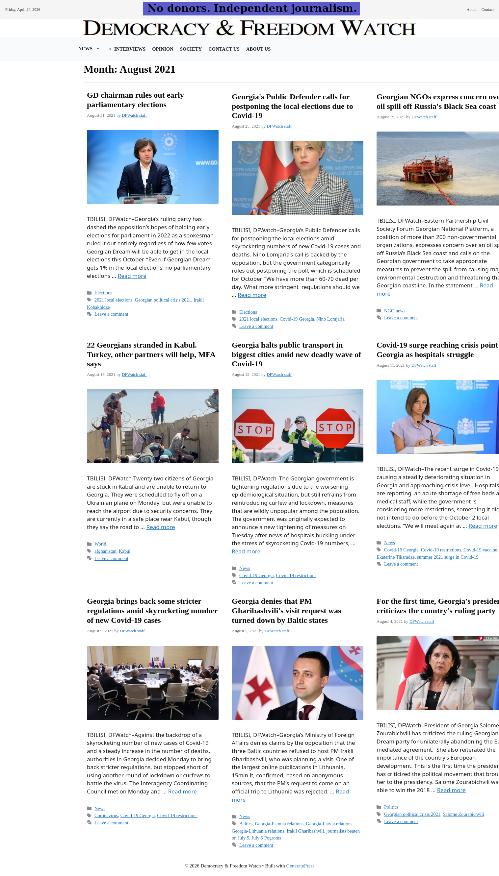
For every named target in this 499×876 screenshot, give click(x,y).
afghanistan (105, 551)
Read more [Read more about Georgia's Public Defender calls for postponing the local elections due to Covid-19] (252, 295)
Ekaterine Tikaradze (396, 557)
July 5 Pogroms (266, 837)
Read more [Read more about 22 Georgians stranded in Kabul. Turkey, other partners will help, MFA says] (160, 527)
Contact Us (224, 49)
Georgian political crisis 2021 (163, 300)
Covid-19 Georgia (297, 319)
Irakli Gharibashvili (305, 831)
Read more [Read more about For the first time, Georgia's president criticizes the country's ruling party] (451, 790)
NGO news (395, 310)
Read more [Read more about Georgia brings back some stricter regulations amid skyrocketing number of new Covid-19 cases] (182, 791)
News (92, 49)
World (100, 544)
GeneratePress (300, 865)
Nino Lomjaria (330, 319)
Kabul (124, 551)
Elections (103, 292)
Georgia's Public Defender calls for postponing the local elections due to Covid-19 (292, 106)
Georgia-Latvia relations (329, 823)
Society (191, 49)
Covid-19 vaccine (480, 549)
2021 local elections (113, 300)
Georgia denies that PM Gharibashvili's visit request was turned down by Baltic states (286, 610)
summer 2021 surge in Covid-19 (448, 557)
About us (258, 49)
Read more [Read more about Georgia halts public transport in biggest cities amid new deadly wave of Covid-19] (246, 551)
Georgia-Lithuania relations (258, 831)
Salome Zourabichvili (463, 814)
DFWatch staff (134, 115)
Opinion (162, 49)
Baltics (245, 823)
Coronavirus (106, 815)
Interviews (129, 49)
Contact (488, 9)
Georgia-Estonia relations (279, 823)
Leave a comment (111, 314)
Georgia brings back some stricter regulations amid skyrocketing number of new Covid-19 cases (152, 610)
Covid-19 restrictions (296, 575)
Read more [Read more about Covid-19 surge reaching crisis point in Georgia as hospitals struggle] (482, 525)
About (472, 9)
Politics (391, 807)
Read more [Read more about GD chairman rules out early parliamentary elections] (132, 276)
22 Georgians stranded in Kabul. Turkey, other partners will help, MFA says (151, 354)
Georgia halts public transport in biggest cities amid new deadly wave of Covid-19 (296, 354)
